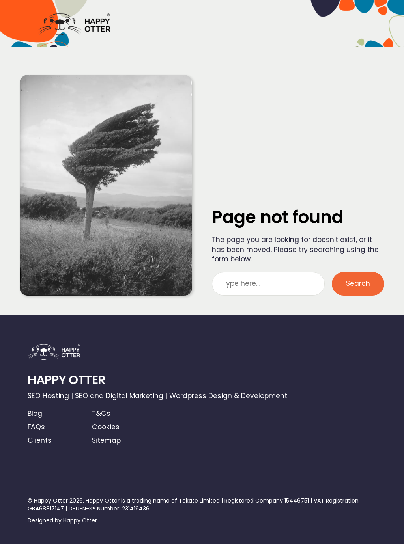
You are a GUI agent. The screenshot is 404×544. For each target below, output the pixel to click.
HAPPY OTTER (67, 379)
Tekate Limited (199, 501)
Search (358, 283)
